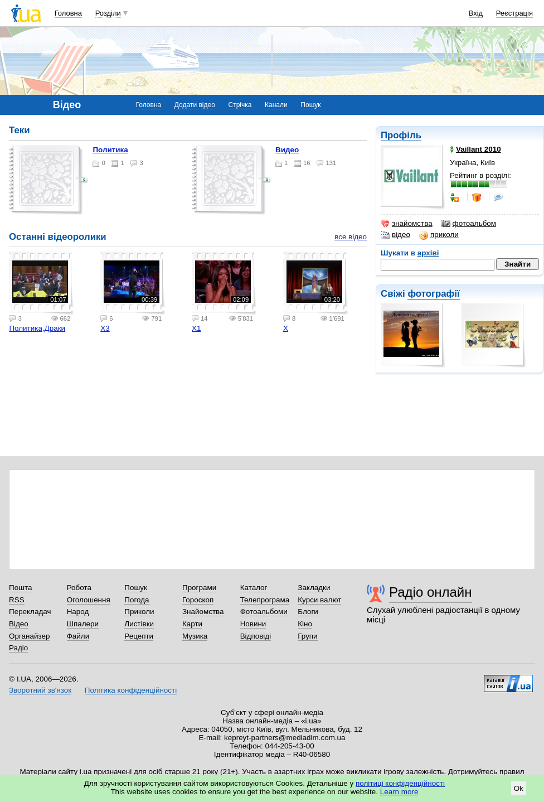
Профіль (401, 135)
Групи (307, 636)
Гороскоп (197, 600)
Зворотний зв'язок (40, 690)
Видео (287, 150)
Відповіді (255, 636)
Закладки (314, 587)
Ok (518, 788)
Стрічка (239, 105)
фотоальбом (468, 223)
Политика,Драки (37, 328)
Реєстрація (514, 13)
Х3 (104, 328)
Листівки (139, 624)
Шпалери (83, 624)
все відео (350, 237)
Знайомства (203, 611)
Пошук (310, 105)
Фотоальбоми (264, 611)
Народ (78, 611)
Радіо (18, 648)
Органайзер (29, 636)
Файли (78, 636)
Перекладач (30, 611)
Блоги (308, 611)
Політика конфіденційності (131, 690)
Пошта (20, 587)
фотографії (433, 293)
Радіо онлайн (430, 592)
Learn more (399, 791)
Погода (136, 600)
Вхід (476, 13)
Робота (79, 587)
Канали (276, 105)
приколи (439, 234)
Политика (110, 150)
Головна (68, 13)
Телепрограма (265, 600)
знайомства (407, 223)
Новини (253, 624)
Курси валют (319, 600)
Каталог (254, 587)
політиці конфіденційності (400, 783)
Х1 (196, 328)
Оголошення (88, 600)
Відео (18, 624)
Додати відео (194, 105)
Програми (199, 587)
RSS (17, 600)
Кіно (305, 624)
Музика (194, 636)
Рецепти (138, 636)
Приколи (139, 611)
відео (395, 234)
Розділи (108, 13)
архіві (428, 253)
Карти (192, 624)
